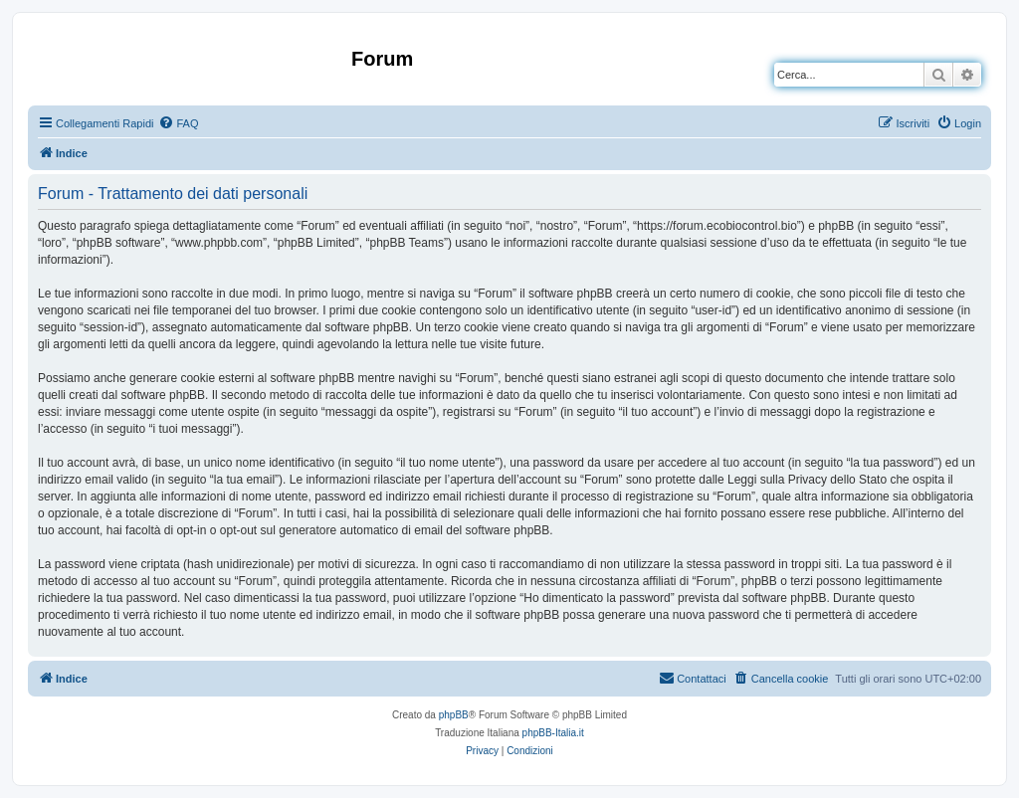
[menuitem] (178, 123)
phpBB (454, 714)
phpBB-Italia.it (553, 732)
